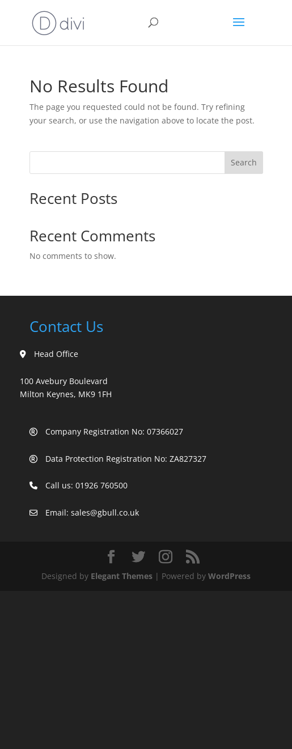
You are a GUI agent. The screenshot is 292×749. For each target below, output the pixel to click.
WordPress (229, 576)
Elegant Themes (122, 576)
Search (244, 162)
